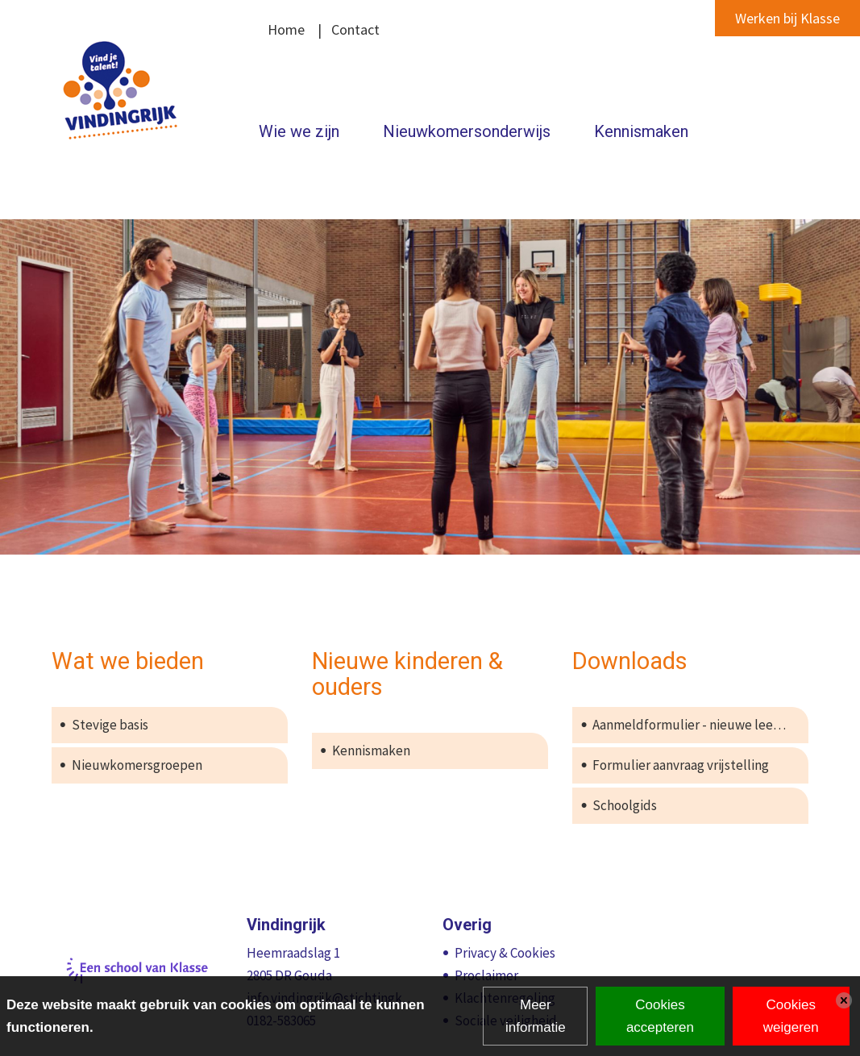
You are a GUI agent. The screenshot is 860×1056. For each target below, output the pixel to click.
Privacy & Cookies (505, 953)
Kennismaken (641, 131)
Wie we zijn (299, 131)
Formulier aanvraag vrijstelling (680, 765)
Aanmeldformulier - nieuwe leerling (696, 725)
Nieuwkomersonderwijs (466, 131)
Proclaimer (486, 975)
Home (286, 29)
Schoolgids (624, 805)
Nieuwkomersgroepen (137, 765)
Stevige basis (110, 725)
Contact (355, 29)
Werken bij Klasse (787, 18)
